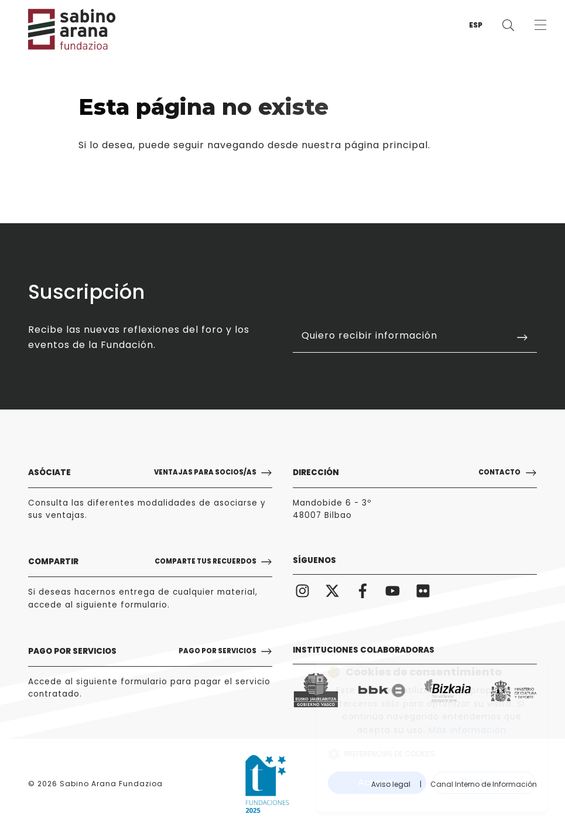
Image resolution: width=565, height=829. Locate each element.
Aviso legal (390, 784)
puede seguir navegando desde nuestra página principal (283, 145)
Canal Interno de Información (483, 784)
